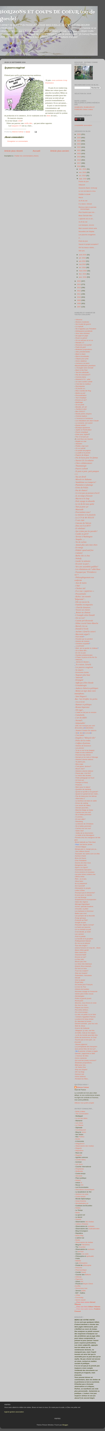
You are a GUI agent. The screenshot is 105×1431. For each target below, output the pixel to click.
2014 (79, 284)
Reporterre (79, 1150)
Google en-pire (80, 922)
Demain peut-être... (82, 808)
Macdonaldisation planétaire (85, 366)
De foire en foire (81, 968)
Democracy (79, 1288)
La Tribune (79, 1125)
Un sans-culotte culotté (83, 382)
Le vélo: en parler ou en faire (85, 1014)
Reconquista (80, 386)
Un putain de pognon (83, 450)
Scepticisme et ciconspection (85, 899)
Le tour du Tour (80, 987)
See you (82, 251)
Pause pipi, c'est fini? (83, 773)
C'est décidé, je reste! (83, 932)
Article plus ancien (59, 151)
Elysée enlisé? (80, 425)
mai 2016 (82, 264)
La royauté (79, 326)
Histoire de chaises (82, 641)
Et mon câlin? (80, 819)
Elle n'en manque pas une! (85, 726)
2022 (79, 147)
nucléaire (91, 1226)
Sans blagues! (80, 696)
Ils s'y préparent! (81, 883)
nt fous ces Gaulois (86, 439)
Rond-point (79, 1001)
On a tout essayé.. (82, 1012)
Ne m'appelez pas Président (85, 329)
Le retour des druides (83, 775)
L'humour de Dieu (82, 1056)
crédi (19, 121)
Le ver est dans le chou (87, 191)
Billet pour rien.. (81, 1065)
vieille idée (28, 123)
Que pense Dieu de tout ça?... (86, 1049)
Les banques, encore (86, 225)
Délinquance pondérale (84, 331)
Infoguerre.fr (79, 1144)
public (83, 1291)
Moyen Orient (88, 1284)
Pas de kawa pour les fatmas (86, 796)
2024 (79, 141)
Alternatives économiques (84, 1189)
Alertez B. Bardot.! (82, 662)
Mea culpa (79, 764)
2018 (79, 160)
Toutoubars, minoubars (83, 975)
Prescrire (78, 1268)
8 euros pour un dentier (83, 895)
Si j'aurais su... (80, 388)
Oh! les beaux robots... (87, 247)
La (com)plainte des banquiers (86, 1046)
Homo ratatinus (81, 361)
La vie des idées (81, 1118)
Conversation (84, 1114)
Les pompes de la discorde (85, 916)
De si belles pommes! (83, 814)
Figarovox (79, 1279)
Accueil (36, 151)
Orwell (83, 1272)
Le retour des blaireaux (83, 964)
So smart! (79, 670)
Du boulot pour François (84, 984)
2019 (79, 157)
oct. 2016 (82, 175)
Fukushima (86, 1245)
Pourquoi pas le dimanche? (85, 893)
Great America (80, 1201)
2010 (79, 297)
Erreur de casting (81, 803)
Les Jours (79, 1164)
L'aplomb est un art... (86, 219)
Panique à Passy (81, 782)
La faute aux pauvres (82, 927)
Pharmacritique (81, 1270)
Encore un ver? (80, 957)
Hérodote (78, 1176)
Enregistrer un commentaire (17, 141)
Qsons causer (80, 1300)
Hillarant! (82, 185)
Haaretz (78, 1219)
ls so (77, 439)
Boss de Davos (80, 858)
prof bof (80, 1251)
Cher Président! (81, 860)
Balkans (88, 1274)
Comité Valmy (80, 1160)
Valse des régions (81, 902)
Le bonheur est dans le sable (86, 801)
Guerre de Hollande (82, 1028)
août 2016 (83, 255)
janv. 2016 (83, 277)
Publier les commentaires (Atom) (26, 156)
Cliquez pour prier (82, 359)
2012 (79, 291)
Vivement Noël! (80, 955)
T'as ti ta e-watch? (81, 971)
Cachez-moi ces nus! (83, 812)
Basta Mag (79, 1235)
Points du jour (84, 181)
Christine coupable (82, 643)
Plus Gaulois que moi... (87, 212)
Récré (81, 197)
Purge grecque (80, 918)
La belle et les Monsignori (84, 835)
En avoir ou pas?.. (82, 564)
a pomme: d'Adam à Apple (88, 1051)
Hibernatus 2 (80, 798)
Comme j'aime (80, 377)
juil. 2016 (82, 258)
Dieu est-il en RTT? (83, 526)
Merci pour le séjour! (82, 787)
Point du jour (83, 241)
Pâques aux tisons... (82, 1007)
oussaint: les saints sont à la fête (87, 854)
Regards (78, 1148)
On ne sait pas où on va (84, 340)
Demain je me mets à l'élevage (86, 757)
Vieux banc (79, 881)
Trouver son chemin (82, 610)
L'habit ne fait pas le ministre (85, 712)
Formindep (79, 1297)
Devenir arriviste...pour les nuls (86, 1023)
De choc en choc (81, 1005)
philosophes (83, 1263)
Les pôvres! (79, 748)
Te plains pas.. (80, 762)
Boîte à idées (80, 1111)
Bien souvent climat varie (88, 228)
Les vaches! (79, 934)
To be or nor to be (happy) (84, 750)
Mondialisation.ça (81, 1203)
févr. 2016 (83, 274)
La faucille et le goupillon (84, 939)
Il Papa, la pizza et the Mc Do (86, 657)
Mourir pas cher (81, 961)
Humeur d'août (80, 856)
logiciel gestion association (14, 1412)
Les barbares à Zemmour (84, 911)
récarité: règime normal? (84, 925)
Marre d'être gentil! (82, 950)
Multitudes (79, 1171)
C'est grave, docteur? (83, 766)
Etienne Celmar (83, 1087)
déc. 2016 (83, 169)
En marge (79, 547)
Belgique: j (79, 1030)
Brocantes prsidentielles (84, 728)
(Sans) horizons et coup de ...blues (88, 948)
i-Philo (77, 1295)
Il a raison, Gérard (85, 204)
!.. (79, 710)
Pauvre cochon (81, 469)
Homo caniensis (81, 1058)
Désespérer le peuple (83, 888)
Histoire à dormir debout (84, 759)
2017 (79, 163)
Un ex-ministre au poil (83, 929)
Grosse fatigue (80, 847)
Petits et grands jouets (83, 998)
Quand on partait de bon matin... (87, 794)
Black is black (80, 354)
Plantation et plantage (84, 485)
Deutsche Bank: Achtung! (88, 188)
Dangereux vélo (81, 865)
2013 (79, 287)
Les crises (79, 1123)
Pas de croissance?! (82, 375)
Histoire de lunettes (82, 989)
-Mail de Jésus (79, 1026)
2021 (79, 150)
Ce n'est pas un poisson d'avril (87, 493)
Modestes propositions (83, 349)
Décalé (77, 978)
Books (77, 1139)
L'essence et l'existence (84, 418)
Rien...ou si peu (81, 879)
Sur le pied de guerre (83, 324)
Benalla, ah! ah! (81, 407)
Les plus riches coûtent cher (85, 874)
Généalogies (79, 996)
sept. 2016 (83, 179)
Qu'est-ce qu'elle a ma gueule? (86, 792)
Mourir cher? (80, 769)
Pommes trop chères (83, 755)
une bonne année (85, 844)
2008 (79, 303)
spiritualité (90, 1256)
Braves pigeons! (81, 1044)
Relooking (79, 821)
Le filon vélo (79, 959)
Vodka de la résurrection (84, 833)
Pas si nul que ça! (82, 437)
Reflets (78, 1180)
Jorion (84, 1132)
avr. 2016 (82, 267)
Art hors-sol (79, 780)
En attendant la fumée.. (83, 1021)
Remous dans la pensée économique (87, 208)
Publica (81, 1137)
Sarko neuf (79, 831)
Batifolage (79, 402)
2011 (79, 294)
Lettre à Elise (80, 890)
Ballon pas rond (81, 913)
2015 (79, 281)
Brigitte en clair (80, 441)
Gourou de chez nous (83, 863)
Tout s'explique (80, 398)
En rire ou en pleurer (82, 943)
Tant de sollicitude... (82, 372)
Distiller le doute (84, 194)
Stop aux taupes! (81, 973)
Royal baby (79, 982)
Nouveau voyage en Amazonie (86, 991)
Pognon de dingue (82, 455)
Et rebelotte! (80, 528)
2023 (79, 144)
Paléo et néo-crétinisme (84, 752)
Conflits (78, 1286)
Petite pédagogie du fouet (84, 778)
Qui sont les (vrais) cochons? (85, 1060)
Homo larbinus (80, 1076)
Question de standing (83, 789)
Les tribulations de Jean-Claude (87, 421)
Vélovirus (78, 320)
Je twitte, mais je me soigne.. (85, 1033)
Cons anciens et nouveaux (84, 872)
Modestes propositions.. (84, 1063)
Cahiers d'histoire (81, 1224)
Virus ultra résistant (82, 333)
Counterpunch (80, 1130)
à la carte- (85, 1254)
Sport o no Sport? (81, 867)
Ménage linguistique (82, 904)
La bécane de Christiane (84, 824)
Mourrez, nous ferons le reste (86, 1003)
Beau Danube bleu (85, 215)
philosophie (87, 1265)
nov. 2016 (83, 172)
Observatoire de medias (84, 1242)
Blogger (65, 1425)
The (77, 1114)
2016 (79, 166)
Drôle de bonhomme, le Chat (85, 1037)
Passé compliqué (81, 432)
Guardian (82, 1247)
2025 (79, 138)
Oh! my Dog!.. (80, 1072)
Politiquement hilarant (83, 941)
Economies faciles (82, 672)
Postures (78, 785)
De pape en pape (81, 336)
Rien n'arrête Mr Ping (83, 391)
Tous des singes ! (81, 945)
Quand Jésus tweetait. (83, 966)
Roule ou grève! (81, 338)
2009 (79, 300)
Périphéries (79, 1169)
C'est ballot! (79, 735)
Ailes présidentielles (82, 352)
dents (49, 116)
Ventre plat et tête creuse (84, 994)
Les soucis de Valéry (83, 805)
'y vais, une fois (88, 1030)
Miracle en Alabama (83, 479)
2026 (79, 134)
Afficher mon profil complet (84, 1103)
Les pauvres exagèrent (87, 235)
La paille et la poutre (82, 453)
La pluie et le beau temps (84, 1019)
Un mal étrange (80, 897)
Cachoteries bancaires (83, 870)
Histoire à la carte (81, 1194)
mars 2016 (83, 271)
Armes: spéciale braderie (84, 906)
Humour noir (79, 1074)
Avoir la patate (80, 936)
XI (81, 1183)
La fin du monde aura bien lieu (86, 1035)
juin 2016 (82, 261)
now (85, 1288)
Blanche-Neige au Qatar (84, 810)
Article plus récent (13, 151)
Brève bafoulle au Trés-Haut (85, 842)
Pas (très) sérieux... (82, 1010)
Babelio (78, 1261)
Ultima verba (79, 876)
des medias (89, 1222)
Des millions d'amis (82, 851)
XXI (81, 1185)
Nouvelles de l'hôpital (86, 231)
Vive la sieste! (80, 980)
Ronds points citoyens (83, 414)
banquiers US (16, 126)
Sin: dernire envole (83, 733)
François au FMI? (81, 920)
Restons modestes (82, 322)
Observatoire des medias (84, 1146)
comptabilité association (83, 125)
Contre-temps (80, 1196)
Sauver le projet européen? (89, 244)
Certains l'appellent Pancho (85, 1017)
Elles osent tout (80, 952)
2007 (79, 307)
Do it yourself (80, 886)
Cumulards (79, 715)
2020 (79, 153)
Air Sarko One (80, 1067)
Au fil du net (83, 201)
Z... (80, 238)
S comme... (79, 817)
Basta (77, 1212)
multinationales (94, 1229)
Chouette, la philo (81, 909)
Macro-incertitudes (82, 356)
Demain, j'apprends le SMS (85, 1053)
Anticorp (78, 1277)
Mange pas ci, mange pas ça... (86, 849)
